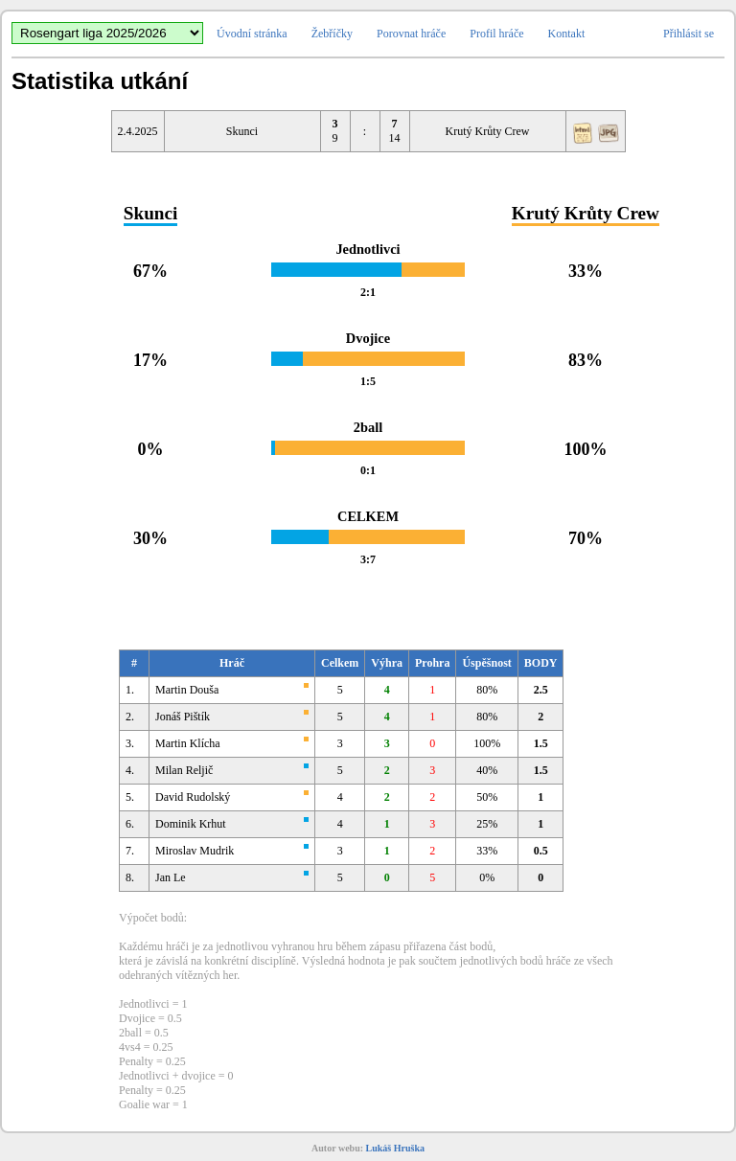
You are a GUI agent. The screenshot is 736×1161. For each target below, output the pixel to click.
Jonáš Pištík (182, 716)
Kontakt (567, 33)
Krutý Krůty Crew (488, 131)
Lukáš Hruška (395, 1148)
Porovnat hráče (411, 33)
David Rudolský (192, 797)
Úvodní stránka (252, 33)
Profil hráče (496, 33)
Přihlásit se (688, 33)
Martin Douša (186, 689)
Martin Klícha (187, 743)
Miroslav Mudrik (194, 850)
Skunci (242, 131)
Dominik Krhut (190, 824)
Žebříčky (332, 33)
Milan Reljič (184, 770)
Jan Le (170, 877)
